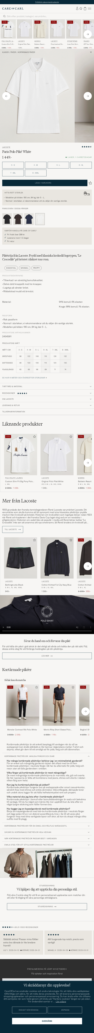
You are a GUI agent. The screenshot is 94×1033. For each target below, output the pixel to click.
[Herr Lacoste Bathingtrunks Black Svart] (20, 558)
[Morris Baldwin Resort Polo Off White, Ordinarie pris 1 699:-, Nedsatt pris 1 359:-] (41, 34)
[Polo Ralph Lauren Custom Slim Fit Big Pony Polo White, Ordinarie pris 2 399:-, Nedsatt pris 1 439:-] (8, 34)
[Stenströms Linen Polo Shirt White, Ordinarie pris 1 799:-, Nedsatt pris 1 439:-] (74, 34)
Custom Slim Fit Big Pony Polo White (8, 44)
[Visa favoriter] (80, 8)
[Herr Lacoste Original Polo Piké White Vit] (24, 29)
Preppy (36, 268)
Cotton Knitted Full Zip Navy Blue (56, 585)
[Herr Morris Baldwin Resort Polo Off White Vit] (41, 29)
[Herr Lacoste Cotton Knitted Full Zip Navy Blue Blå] (57, 558)
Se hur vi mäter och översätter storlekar (23, 378)
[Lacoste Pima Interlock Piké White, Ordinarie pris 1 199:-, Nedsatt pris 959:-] (57, 34)
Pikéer (13, 52)
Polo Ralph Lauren (8, 41)
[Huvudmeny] (89, 8)
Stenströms (72, 41)
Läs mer (45, 656)
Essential (11, 268)
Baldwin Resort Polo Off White (39, 44)
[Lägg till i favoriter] (34, 437)
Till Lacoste (13, 529)
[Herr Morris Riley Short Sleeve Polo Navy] (59, 705)
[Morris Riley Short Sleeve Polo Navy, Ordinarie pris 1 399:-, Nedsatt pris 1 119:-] (59, 710)
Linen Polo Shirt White (72, 44)
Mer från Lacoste (19, 501)
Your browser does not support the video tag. (47, 614)
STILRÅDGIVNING (45, 907)
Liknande (22, 424)
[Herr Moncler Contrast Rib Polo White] (22, 705)
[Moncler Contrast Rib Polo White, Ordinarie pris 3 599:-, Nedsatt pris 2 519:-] (22, 710)
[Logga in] (77, 8)
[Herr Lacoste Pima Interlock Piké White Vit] (57, 29)
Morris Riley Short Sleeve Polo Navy (57, 729)
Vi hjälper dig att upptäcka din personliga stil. (47, 889)
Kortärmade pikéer (26, 52)
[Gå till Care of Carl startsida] (13, 8)
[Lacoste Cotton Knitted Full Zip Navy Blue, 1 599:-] (57, 565)
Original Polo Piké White (24, 44)
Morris (37, 41)
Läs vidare (61, 1001)
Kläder (5, 52)
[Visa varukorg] (85, 8)
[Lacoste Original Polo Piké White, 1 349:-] (24, 34)
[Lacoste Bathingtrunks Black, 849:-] (20, 565)
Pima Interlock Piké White (57, 44)
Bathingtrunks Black (14, 585)
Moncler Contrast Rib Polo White (22, 729)
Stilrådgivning (46, 886)
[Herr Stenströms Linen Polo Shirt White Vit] (73, 29)
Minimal (24, 268)
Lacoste (21, 41)
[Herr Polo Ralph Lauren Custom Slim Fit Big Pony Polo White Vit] (8, 29)
